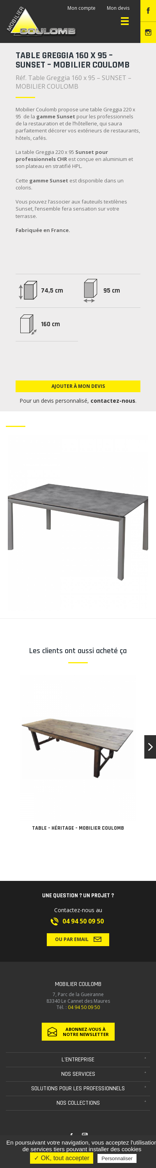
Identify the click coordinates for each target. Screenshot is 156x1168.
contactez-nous (112, 400)
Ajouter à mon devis (78, 386)
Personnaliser (117, 1158)
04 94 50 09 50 (83, 921)
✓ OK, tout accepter (61, 1158)
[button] (150, 747)
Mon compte (81, 8)
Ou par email (78, 939)
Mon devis (118, 8)
